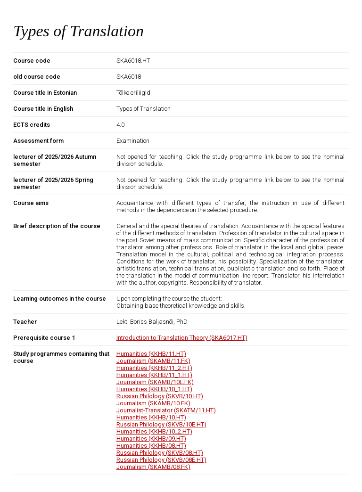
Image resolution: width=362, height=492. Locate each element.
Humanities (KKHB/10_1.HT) (154, 389)
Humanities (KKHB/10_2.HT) (154, 431)
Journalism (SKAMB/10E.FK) (155, 381)
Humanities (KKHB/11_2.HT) (154, 367)
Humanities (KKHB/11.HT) (151, 353)
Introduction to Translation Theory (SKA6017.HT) (181, 337)
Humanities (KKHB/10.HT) (151, 417)
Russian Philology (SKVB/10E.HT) (161, 424)
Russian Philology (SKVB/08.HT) (159, 452)
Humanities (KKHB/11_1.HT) (154, 374)
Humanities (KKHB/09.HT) (151, 438)
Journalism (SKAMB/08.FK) (153, 466)
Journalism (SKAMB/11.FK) (153, 360)
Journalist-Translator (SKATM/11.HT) (166, 410)
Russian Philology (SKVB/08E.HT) (161, 459)
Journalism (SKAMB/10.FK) (153, 403)
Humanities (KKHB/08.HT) (151, 445)
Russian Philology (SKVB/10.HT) (159, 396)
